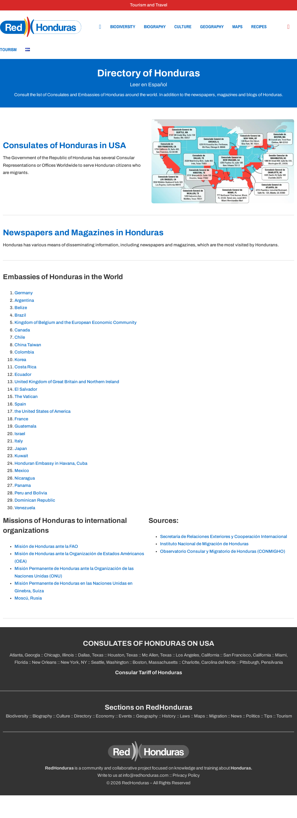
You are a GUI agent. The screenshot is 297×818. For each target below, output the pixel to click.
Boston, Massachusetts (155, 662)
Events (125, 716)
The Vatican (26, 396)
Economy (105, 716)
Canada (23, 330)
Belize (21, 307)
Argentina (25, 300)
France (21, 419)
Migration (218, 716)
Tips (268, 716)
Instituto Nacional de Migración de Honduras (204, 543)
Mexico (22, 470)
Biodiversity (122, 27)
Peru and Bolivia (31, 493)
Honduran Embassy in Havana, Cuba (51, 463)
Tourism (8, 49)
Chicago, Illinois (59, 655)
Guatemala (25, 426)
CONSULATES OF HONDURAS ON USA (148, 643)
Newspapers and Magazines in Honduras (83, 232)
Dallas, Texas (91, 655)
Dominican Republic (35, 500)
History (169, 716)
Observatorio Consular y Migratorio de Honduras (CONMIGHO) (222, 551)
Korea (21, 359)
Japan (21, 448)
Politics (253, 716)
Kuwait (21, 455)
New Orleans (44, 662)
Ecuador (23, 374)
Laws (185, 716)
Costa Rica (26, 367)
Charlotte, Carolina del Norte (209, 662)
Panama (23, 485)
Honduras (241, 768)
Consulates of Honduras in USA (64, 145)
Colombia (25, 352)
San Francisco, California (247, 655)
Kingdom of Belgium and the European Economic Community (76, 322)
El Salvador (26, 389)
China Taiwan (28, 344)
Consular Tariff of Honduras (148, 672)
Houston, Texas (123, 655)
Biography (155, 27)
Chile (20, 337)
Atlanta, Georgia (25, 655)
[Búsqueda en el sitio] (288, 27)
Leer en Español (148, 84)
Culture (182, 27)
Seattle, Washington (109, 662)
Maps (199, 716)
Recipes (259, 27)
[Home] (40, 26)
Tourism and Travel (148, 5)
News (236, 716)
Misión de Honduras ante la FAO (46, 546)
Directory (83, 716)
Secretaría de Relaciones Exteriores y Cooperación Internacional (223, 536)
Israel (20, 433)
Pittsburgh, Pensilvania (261, 662)
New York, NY (74, 662)
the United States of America (42, 411)
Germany (24, 292)
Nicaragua (25, 478)
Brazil (21, 315)
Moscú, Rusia (28, 598)
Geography (212, 27)
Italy (19, 441)
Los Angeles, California (197, 655)
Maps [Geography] (237, 27)
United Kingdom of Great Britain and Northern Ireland (67, 381)
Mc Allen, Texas (157, 655)
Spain (21, 404)
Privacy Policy (186, 775)
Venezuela (25, 507)
